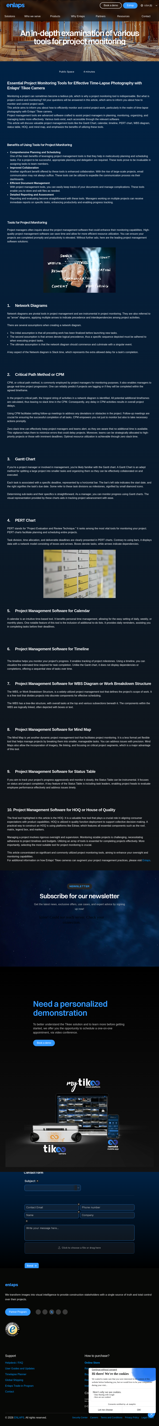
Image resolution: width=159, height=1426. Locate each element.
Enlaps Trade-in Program (19, 1385)
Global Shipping (14, 1380)
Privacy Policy (132, 1417)
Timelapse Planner (15, 1374)
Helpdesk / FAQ (14, 1362)
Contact (9, 1391)
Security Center (79, 1417)
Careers (94, 1417)
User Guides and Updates (20, 1368)
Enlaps (146, 860)
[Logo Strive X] (15, 5)
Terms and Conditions (111, 1417)
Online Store (92, 1362)
